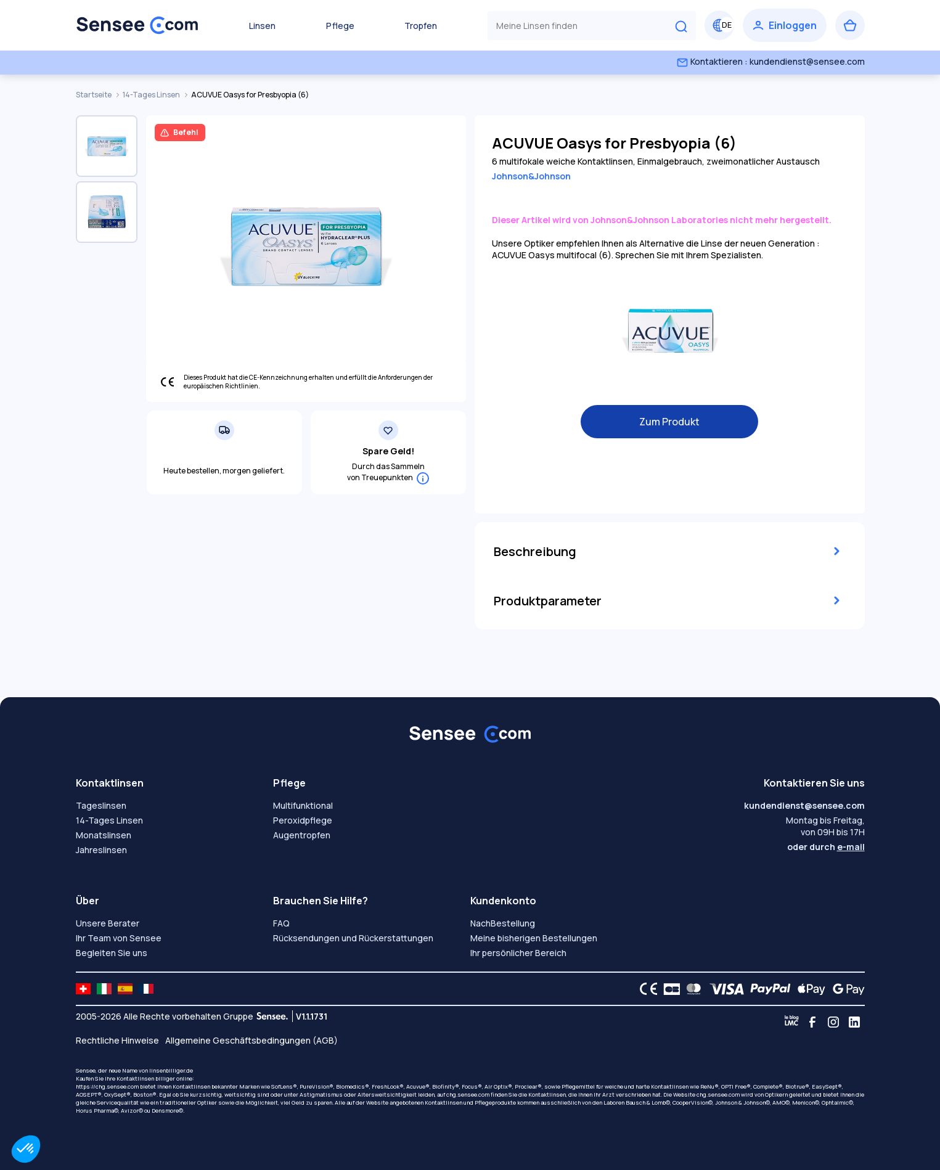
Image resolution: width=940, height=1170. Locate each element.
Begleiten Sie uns (111, 953)
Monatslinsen (103, 835)
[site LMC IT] (104, 988)
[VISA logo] (723, 989)
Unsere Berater (107, 923)
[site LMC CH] (83, 988)
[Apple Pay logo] (808, 989)
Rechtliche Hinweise (117, 1040)
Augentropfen (301, 835)
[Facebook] (812, 1022)
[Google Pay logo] (845, 989)
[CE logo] (645, 989)
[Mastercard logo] (691, 989)
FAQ (281, 923)
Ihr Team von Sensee (118, 938)
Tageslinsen (101, 805)
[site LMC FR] (146, 989)
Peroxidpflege (302, 820)
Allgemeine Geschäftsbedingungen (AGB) (251, 1040)
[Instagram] (833, 1022)
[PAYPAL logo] (767, 989)
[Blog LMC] (791, 1022)
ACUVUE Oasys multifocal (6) (551, 255)
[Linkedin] (854, 1022)
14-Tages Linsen (152, 94)
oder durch (826, 847)
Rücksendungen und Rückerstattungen (353, 938)
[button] (26, 1149)
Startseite (94, 94)
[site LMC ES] (125, 988)
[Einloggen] (785, 25)
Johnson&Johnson (531, 176)
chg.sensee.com (467, 1094)
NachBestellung (502, 923)
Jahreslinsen (101, 850)
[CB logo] (668, 989)
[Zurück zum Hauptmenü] (137, 25)
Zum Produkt (669, 421)
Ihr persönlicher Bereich (518, 953)
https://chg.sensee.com (107, 1086)
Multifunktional (303, 805)
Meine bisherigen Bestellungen (533, 938)
